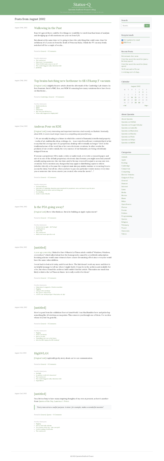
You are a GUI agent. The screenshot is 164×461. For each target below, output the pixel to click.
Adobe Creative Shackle (43, 194)
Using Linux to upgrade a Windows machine (49, 287)
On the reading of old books (44, 429)
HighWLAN (41, 353)
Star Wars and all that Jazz (44, 111)
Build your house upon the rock (45, 234)
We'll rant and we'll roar (130, 69)
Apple (123, 160)
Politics (124, 213)
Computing (125, 172)
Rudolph (38, 373)
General (43, 51)
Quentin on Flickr (128, 137)
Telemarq (125, 225)
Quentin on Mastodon (129, 131)
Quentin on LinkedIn (129, 128)
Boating (124, 163)
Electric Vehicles (127, 175)
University (125, 231)
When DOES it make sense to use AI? (47, 64)
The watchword (41, 60)
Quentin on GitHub (128, 122)
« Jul (124, 105)
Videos (124, 234)
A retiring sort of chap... (130, 72)
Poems (124, 210)
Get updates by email (130, 40)
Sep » (146, 105)
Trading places (40, 229)
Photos (124, 207)
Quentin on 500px (128, 140)
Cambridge (44, 97)
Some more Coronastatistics (44, 62)
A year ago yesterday (42, 252)
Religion (124, 222)
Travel (123, 228)
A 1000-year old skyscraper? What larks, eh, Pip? (50, 294)
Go (147, 26)
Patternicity (39, 109)
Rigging (38, 289)
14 (132, 97)
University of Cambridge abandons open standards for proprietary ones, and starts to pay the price (65, 188)
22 (136, 100)
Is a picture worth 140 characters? (46, 375)
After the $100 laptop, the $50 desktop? (47, 340)
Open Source (126, 204)
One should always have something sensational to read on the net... (82, 12)
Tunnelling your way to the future (46, 338)
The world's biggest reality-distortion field (48, 66)
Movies (124, 195)
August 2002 (135, 86)
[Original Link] (40, 86)
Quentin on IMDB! (128, 143)
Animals (124, 157)
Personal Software (41, 186)
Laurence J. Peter (61, 401)
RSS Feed (126, 42)
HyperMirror (40, 380)
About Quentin (127, 119)
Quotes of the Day (46, 401)
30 (139, 103)
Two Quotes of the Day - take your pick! (48, 427)
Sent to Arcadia (40, 336)
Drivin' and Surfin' (41, 334)
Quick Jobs (39, 230)
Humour (124, 184)
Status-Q (82, 4)
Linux (123, 189)
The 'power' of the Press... (44, 292)
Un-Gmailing (40, 192)
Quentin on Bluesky (128, 134)
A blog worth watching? (43, 291)
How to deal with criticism (44, 425)
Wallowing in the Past (48, 28)
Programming (126, 216)
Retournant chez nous (129, 56)
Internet (124, 186)
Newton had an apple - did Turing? (46, 227)
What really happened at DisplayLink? (47, 113)
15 (135, 97)
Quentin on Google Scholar (131, 125)
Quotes (49, 415)
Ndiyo (123, 201)
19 (124, 100)
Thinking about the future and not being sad (49, 190)
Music (123, 198)
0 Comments (52, 51)
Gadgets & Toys (127, 178)
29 (136, 103)
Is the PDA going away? (49, 207)
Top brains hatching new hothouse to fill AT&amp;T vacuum (72, 81)
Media (123, 192)
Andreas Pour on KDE (47, 126)
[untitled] (38, 67)
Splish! (38, 108)
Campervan (125, 169)
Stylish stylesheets (41, 106)
